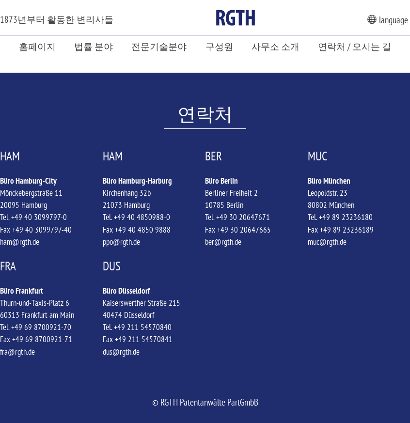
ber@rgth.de (223, 241)
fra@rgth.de (17, 351)
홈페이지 (37, 46)
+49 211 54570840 (143, 327)
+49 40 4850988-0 (142, 217)
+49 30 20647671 (243, 217)
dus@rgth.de (121, 351)
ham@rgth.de (19, 241)
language (387, 20)
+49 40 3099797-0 (39, 217)
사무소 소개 (276, 46)
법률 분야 (93, 46)
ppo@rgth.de (121, 241)
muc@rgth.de (327, 241)
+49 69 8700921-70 (41, 327)
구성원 (219, 46)
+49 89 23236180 (346, 217)
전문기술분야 (159, 46)
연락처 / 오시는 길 (354, 46)
